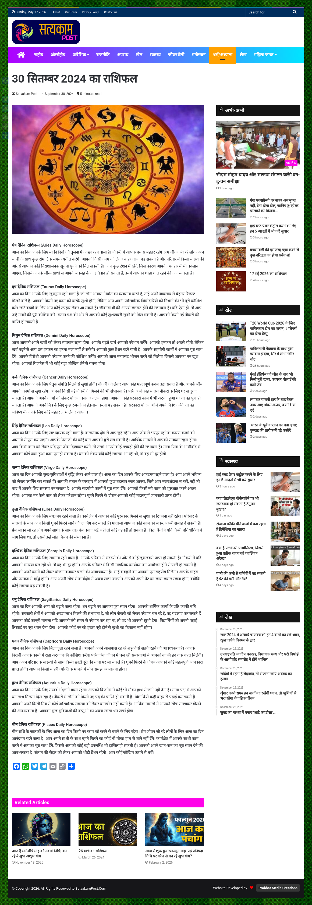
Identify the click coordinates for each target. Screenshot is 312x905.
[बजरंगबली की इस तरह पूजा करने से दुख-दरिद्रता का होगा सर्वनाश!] (231, 257)
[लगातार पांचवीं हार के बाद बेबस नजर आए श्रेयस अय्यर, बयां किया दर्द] (231, 407)
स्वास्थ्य (155, 54)
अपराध (122, 54)
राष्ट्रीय (38, 54)
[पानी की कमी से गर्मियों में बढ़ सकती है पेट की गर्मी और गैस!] (285, 581)
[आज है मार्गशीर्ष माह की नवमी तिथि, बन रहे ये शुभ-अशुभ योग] (41, 829)
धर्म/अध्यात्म (222, 54)
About (56, 12)
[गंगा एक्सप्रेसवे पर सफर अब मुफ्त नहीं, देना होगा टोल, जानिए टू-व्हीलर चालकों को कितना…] (231, 208)
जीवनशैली (176, 54)
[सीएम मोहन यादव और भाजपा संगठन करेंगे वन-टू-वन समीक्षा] (258, 145)
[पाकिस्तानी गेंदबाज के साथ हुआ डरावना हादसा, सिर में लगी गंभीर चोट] (231, 356)
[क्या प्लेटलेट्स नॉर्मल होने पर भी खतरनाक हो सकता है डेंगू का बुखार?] (285, 506)
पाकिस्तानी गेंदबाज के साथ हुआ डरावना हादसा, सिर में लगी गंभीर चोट (272, 354)
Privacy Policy (90, 12)
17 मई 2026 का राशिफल (268, 274)
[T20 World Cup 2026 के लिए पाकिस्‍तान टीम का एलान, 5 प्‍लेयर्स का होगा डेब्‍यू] (231, 331)
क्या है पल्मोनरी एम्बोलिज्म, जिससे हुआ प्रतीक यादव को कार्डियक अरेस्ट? (239, 553)
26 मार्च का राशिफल (93, 851)
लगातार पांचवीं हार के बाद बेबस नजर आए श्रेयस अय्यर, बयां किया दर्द (273, 404)
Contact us (110, 12)
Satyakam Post (27, 94)
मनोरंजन (198, 54)
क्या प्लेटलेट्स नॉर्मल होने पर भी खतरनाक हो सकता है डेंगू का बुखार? (237, 503)
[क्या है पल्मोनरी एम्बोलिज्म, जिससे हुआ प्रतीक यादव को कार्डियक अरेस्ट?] (285, 556)
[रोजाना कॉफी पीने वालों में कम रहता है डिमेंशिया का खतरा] (285, 532)
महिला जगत (263, 54)
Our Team (71, 12)
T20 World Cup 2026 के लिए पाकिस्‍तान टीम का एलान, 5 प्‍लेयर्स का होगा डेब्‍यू (273, 328)
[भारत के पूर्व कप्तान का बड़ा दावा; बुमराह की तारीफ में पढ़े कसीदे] (231, 433)
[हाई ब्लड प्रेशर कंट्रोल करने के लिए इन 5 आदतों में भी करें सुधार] (231, 233)
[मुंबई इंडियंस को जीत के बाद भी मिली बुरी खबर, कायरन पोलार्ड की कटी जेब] (231, 382)
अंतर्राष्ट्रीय (58, 54)
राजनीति (102, 54)
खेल (139, 54)
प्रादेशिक (79, 54)
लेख (243, 54)
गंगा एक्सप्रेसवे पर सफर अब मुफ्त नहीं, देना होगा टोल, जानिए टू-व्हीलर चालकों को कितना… (274, 205)
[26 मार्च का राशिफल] (108, 829)
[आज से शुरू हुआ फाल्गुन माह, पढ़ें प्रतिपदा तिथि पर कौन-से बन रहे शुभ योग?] (174, 829)
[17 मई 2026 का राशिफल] (231, 281)
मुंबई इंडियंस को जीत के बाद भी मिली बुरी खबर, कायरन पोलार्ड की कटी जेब (273, 379)
